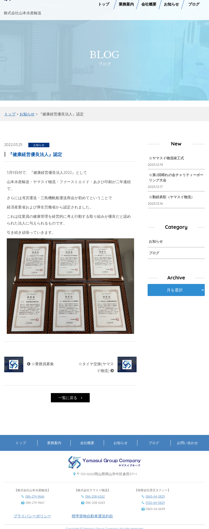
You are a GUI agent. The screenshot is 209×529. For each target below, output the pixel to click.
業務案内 (54, 449)
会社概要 (87, 449)
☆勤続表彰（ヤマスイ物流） (171, 198)
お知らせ (156, 242)
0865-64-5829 (155, 502)
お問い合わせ (187, 449)
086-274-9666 (34, 502)
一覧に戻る (70, 398)
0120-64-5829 (155, 509)
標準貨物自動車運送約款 (92, 522)
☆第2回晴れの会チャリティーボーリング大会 (176, 178)
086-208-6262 (95, 502)
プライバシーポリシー (32, 522)
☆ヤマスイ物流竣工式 (166, 159)
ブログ (154, 254)
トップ (21, 449)
